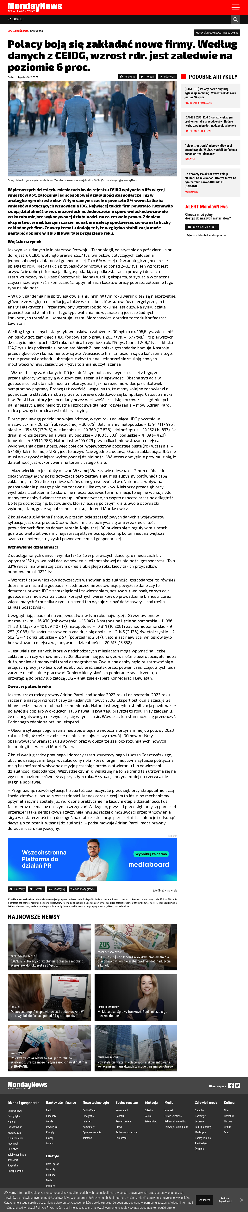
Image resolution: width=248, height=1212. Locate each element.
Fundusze (51, 1113)
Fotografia (88, 1113)
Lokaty (49, 1130)
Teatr (226, 1126)
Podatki (120, 1113)
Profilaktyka (201, 1134)
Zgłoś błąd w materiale (165, 890)
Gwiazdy (50, 1156)
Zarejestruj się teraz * (202, 222)
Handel (12, 1118)
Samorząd (36, 30)
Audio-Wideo (89, 1109)
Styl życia (51, 1172)
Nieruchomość (15, 1130)
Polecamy (127, 76)
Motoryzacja (14, 1126)
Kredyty (50, 1126)
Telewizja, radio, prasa (176, 1122)
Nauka (148, 1113)
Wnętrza (50, 1176)
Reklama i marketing (175, 1118)
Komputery (89, 1122)
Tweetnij (147, 76)
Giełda (49, 1118)
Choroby (199, 1109)
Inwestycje (52, 1122)
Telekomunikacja (17, 1142)
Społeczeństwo (18, 30)
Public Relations (173, 1113)
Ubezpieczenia (15, 1154)
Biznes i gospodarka (23, 1103)
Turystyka (13, 1150)
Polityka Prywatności (225, 1200)
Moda (49, 1164)
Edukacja (151, 1102)
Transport (13, 1146)
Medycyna (200, 1126)
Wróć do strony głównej (82, 889)
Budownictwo (15, 1110)
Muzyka (228, 1118)
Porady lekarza (203, 1130)
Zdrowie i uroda (206, 1102)
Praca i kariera (123, 1118)
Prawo (119, 1122)
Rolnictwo (13, 1138)
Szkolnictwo (151, 1118)
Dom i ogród (52, 1152)
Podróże (50, 1168)
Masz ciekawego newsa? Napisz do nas (217, 32)
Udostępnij (168, 76)
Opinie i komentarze (62, 1187)
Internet (87, 1118)
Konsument (122, 1109)
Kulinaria (51, 1160)
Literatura (229, 1113)
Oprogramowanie (92, 1126)
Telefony (87, 1130)
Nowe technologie (96, 1102)
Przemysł (13, 1134)
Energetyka (14, 1114)
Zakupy (50, 1180)
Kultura (229, 1102)
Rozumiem (204, 1200)
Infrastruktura (15, 1122)
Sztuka (227, 1122)
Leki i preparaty (203, 1122)
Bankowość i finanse (61, 1102)
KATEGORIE (16, 19)
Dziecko (149, 1109)
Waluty (49, 1134)
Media (168, 1102)
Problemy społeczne (127, 1126)
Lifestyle (52, 1145)
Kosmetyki (200, 1113)
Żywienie (199, 1138)
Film (226, 1109)
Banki (49, 1109)
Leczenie (200, 1118)
